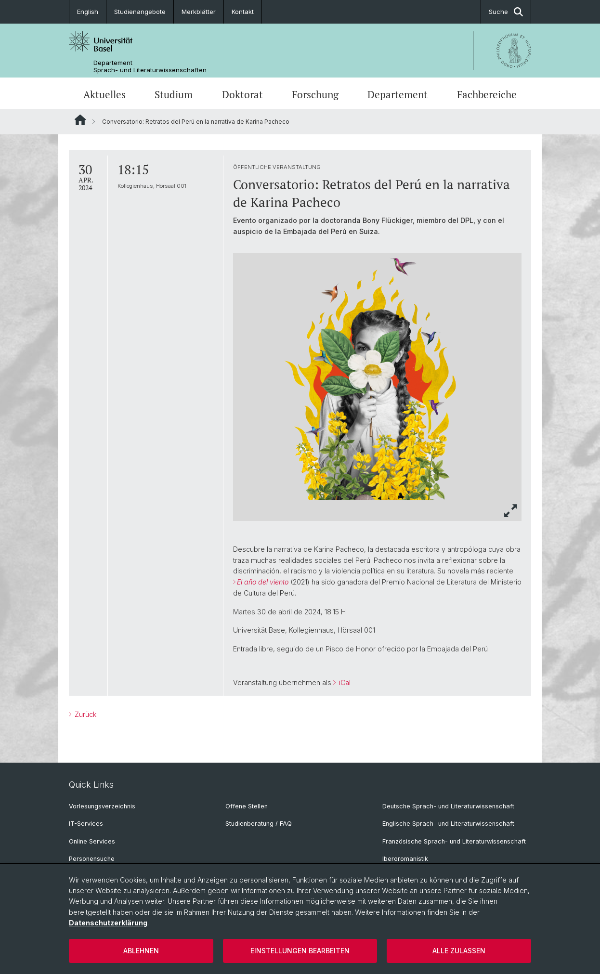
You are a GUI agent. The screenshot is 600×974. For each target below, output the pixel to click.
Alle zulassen (458, 951)
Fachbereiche (487, 94)
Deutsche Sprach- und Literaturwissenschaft (448, 806)
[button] (511, 510)
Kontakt (243, 11)
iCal (344, 682)
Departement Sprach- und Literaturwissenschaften (150, 66)
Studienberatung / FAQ (258, 823)
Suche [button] (506, 11)
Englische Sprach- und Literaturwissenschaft (448, 823)
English (87, 11)
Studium (174, 94)
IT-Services (86, 823)
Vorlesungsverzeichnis (102, 806)
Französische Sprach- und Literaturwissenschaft (454, 841)
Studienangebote (140, 11)
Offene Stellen (246, 806)
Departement (397, 94)
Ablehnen (141, 951)
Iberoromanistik (405, 858)
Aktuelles (104, 94)
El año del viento (262, 582)
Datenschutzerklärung (108, 923)
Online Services (92, 841)
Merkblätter (199, 11)
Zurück (84, 714)
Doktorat (242, 94)
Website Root (80, 120)
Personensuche (92, 858)
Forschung (315, 94)
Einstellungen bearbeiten (300, 951)
